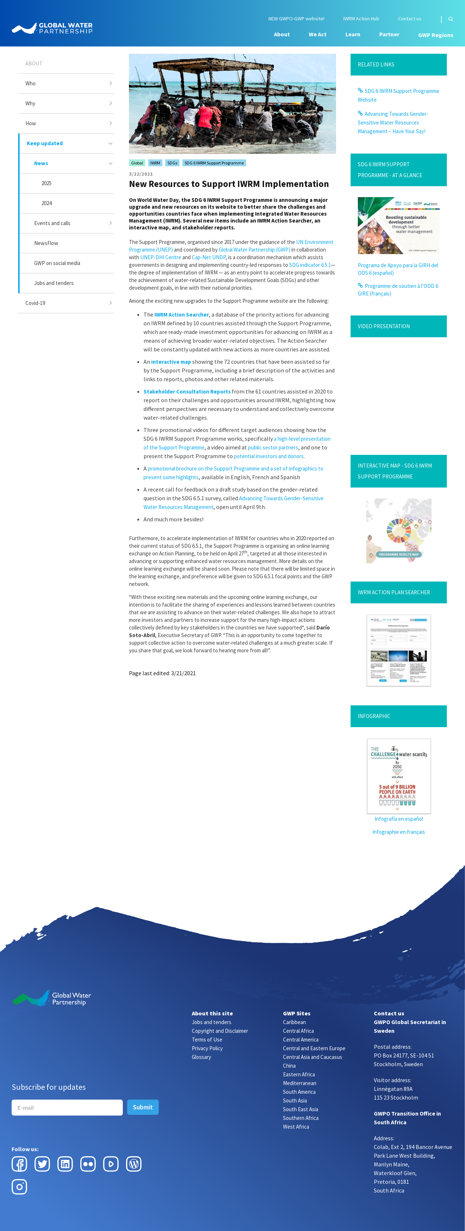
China (289, 1065)
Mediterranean (299, 1083)
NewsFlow (46, 243)
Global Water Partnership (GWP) (254, 249)
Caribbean (294, 1022)
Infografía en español (399, 818)
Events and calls (52, 223)
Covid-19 (35, 302)
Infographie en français (398, 831)
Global (137, 163)
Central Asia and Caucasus (312, 1056)
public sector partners (273, 447)
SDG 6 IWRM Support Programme (214, 163)
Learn (352, 34)
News (41, 163)
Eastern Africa (299, 1074)
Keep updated (45, 143)
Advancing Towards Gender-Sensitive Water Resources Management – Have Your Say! (393, 122)
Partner (389, 34)
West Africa (296, 1126)
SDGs (172, 163)
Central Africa (298, 1030)
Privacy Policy (207, 1048)
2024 (46, 203)
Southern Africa (301, 1117)
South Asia (295, 1100)
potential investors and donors (269, 456)
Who (30, 83)
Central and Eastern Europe (314, 1048)
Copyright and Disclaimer (220, 1030)
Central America (301, 1039)
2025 (46, 183)
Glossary (201, 1056)
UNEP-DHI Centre (160, 257)
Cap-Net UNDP (209, 257)
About (282, 34)
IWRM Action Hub (361, 19)
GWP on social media (57, 263)
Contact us (409, 19)
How (30, 123)
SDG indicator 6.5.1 (310, 264)
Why (30, 103)
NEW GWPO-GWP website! (296, 19)
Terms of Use (207, 1039)
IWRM (155, 163)
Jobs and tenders (54, 283)
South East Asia (300, 1109)
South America (299, 1091)
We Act (318, 34)
